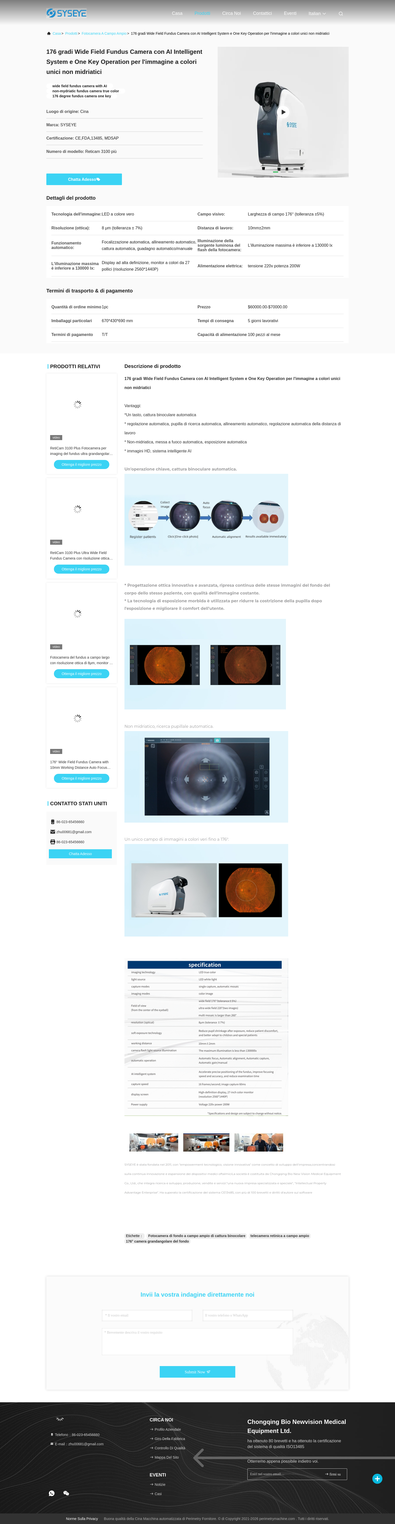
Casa (177, 13)
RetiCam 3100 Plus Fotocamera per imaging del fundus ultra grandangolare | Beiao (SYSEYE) (80, 453)
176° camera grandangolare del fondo (157, 1241)
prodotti (71, 33)
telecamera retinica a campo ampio (279, 1236)
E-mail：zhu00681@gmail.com (77, 1444)
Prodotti (202, 13)
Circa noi (231, 13)
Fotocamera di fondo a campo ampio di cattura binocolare (196, 1236)
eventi (290, 13)
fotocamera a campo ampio (104, 33)
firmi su (333, 1474)
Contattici (262, 13)
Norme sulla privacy (82, 1519)
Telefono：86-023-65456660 (75, 1435)
